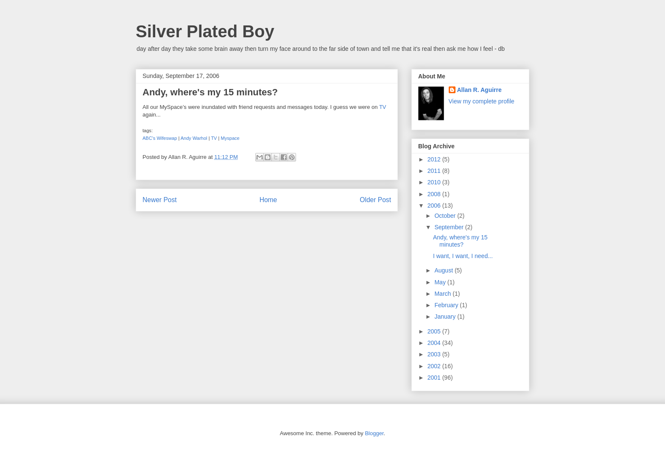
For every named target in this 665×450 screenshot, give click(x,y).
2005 (435, 331)
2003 (435, 354)
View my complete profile (481, 101)
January (445, 316)
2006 (435, 205)
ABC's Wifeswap (159, 138)
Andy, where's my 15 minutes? (460, 241)
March (443, 293)
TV (382, 107)
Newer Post (159, 199)
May (440, 282)
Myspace (230, 138)
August (444, 270)
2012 (435, 159)
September (449, 227)
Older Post (375, 199)
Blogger (374, 433)
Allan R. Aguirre (479, 89)
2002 (435, 366)
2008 (435, 194)
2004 (435, 342)
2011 (435, 170)
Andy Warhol (194, 138)
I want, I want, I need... (463, 256)
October (445, 215)
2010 (435, 182)
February (447, 305)
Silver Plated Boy (205, 31)
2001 (435, 377)
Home (268, 199)
